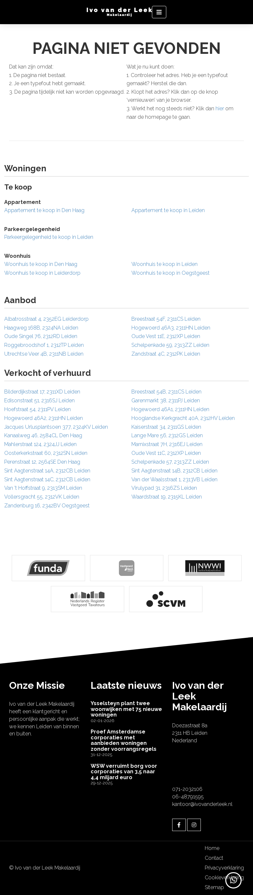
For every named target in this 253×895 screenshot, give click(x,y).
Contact (214, 858)
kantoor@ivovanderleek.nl (202, 804)
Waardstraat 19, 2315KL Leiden (166, 497)
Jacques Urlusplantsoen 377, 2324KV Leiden (56, 427)
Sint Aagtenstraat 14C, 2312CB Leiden (47, 479)
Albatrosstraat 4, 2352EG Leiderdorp (46, 319)
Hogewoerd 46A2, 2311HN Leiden (43, 418)
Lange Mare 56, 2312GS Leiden (167, 435)
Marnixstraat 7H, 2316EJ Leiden (166, 444)
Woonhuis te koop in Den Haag (40, 264)
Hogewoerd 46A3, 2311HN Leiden (170, 328)
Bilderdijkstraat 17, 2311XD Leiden (42, 392)
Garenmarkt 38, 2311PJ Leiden (165, 400)
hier (220, 108)
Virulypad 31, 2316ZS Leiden (164, 488)
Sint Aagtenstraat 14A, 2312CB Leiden (47, 471)
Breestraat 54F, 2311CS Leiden (166, 319)
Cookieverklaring (224, 877)
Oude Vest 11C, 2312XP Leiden (166, 453)
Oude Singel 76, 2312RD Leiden (40, 336)
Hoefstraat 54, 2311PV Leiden (37, 409)
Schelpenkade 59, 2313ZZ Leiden (170, 345)
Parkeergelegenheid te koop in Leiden (48, 237)
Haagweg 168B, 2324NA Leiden (41, 328)
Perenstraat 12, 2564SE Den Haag (42, 462)
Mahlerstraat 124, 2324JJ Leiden (40, 444)
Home (212, 848)
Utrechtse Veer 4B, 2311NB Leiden (43, 354)
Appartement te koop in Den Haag (44, 210)
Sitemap (214, 887)
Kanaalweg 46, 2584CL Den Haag (43, 435)
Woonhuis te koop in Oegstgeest (170, 273)
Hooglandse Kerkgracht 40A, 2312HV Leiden (183, 418)
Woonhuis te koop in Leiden (164, 264)
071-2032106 (187, 789)
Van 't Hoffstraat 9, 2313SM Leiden (43, 488)
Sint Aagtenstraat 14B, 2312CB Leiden (174, 471)
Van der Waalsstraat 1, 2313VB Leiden (174, 479)
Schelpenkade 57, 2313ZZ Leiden (170, 462)
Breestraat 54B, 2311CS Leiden (166, 392)
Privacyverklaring (224, 868)
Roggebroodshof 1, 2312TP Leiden (44, 345)
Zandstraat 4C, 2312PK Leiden (165, 354)
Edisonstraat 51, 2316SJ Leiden (39, 400)
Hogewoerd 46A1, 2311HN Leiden (170, 409)
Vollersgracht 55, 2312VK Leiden (41, 497)
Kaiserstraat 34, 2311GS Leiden (166, 427)
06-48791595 (188, 797)
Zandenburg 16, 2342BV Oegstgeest (47, 505)
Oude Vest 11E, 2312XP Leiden (165, 336)
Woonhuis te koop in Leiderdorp (42, 273)
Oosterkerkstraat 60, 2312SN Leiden (45, 453)
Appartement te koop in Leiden (168, 210)
